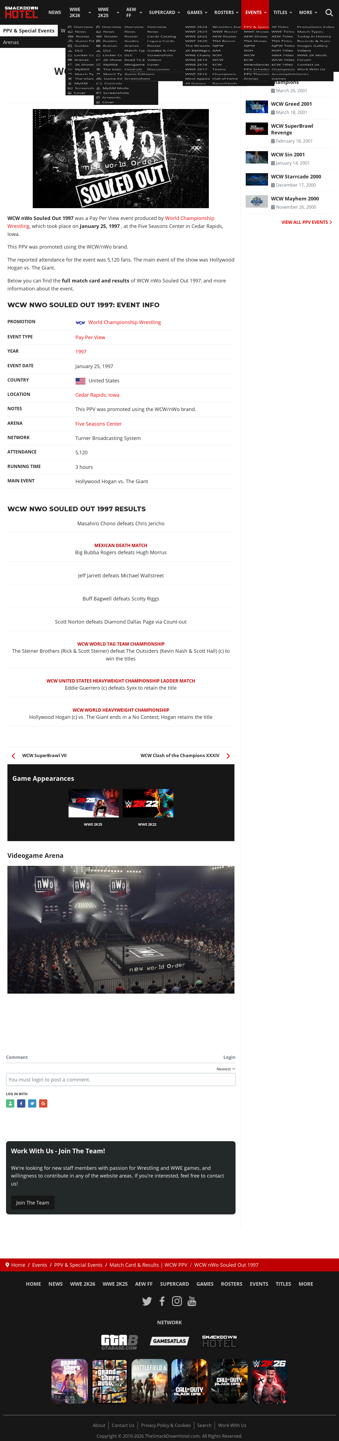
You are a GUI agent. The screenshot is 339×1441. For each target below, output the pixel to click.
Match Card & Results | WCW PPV (120, 83)
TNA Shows (142, 30)
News (54, 12)
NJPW (167, 30)
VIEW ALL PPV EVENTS (306, 222)
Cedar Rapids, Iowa (97, 394)
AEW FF (131, 12)
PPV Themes (319, 30)
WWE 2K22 (147, 824)
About (99, 1425)
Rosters (224, 12)
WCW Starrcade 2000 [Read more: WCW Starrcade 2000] (296, 176)
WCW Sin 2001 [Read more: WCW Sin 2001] (288, 154)
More (305, 12)
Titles (280, 12)
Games (195, 12)
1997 (80, 351)
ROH (185, 30)
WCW (203, 30)
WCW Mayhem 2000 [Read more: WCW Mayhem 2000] (295, 198)
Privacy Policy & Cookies (166, 1425)
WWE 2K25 (103, 12)
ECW (220, 30)
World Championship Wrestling (118, 322)
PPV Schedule (283, 30)
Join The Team (32, 1202)
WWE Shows (75, 30)
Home (33, 1283)
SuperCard (162, 12)
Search (204, 1425)
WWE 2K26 (75, 12)
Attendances (246, 30)
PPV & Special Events (28, 30)
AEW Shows (108, 30)
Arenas (11, 42)
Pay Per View (90, 337)
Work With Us (232, 1425)
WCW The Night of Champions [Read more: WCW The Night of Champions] (293, 78)
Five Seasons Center (98, 423)
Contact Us (123, 1425)
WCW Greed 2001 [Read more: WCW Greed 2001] (291, 103)
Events (253, 12)
